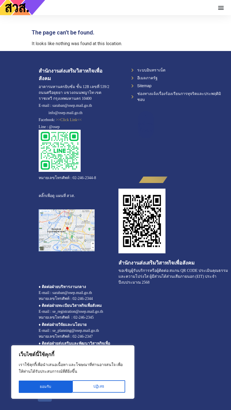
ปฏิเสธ (45, 386)
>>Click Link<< (69, 120)
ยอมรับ (100, 386)
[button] (220, 7)
